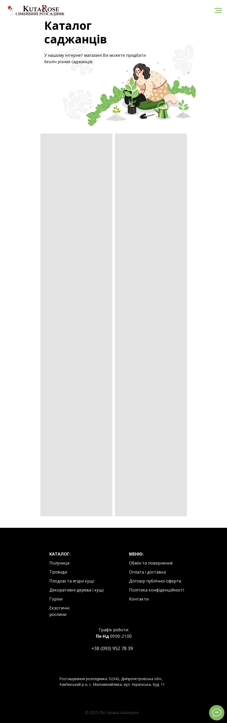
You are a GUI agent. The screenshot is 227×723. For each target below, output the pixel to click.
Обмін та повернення (150, 563)
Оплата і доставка (147, 572)
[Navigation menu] (218, 10)
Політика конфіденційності (156, 590)
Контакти (139, 599)
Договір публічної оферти (155, 581)
